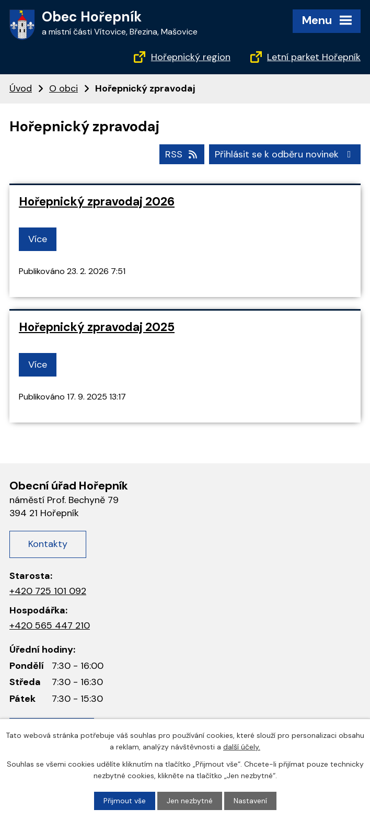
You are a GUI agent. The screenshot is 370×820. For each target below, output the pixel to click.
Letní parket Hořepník (314, 57)
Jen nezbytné (190, 800)
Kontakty (47, 544)
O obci (63, 88)
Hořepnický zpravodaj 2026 (97, 201)
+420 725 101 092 (47, 591)
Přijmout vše (124, 800)
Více (37, 239)
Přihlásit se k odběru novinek (285, 154)
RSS (182, 154)
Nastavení (250, 800)
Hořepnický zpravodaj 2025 (97, 327)
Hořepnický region (190, 57)
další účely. (241, 746)
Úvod (20, 88)
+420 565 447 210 (49, 625)
